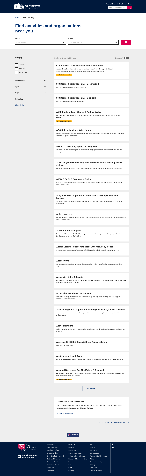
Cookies (71, 447)
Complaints (50, 471)
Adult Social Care (52, 447)
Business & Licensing (53, 459)
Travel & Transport (96, 471)
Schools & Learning (96, 462)
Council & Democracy (75, 453)
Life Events (93, 450)
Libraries (92, 447)
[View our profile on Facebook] (120, 444)
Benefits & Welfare (53, 450)
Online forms (121, 4)
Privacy (92, 459)
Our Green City (94, 453)
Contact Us (71, 444)
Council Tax (72, 450)
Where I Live (110, 4)
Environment (72, 462)
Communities (51, 468)
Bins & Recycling (52, 453)
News (130, 4)
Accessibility (51, 444)
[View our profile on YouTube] (120, 447)
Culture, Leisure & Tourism (76, 456)
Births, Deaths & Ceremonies (56, 456)
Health (70, 468)
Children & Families (53, 462)
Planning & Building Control (98, 456)
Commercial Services (53, 465)
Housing (71, 471)
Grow (70, 465)
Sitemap (92, 465)
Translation (93, 468)
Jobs (91, 444)
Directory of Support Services (77, 459)
